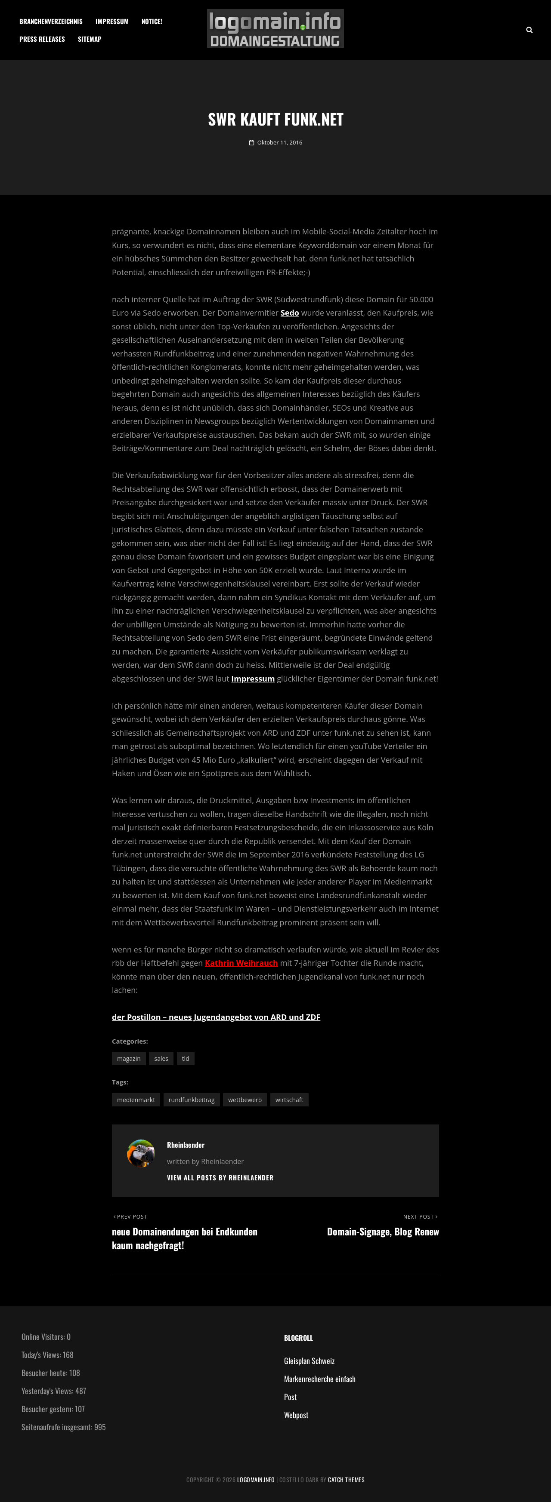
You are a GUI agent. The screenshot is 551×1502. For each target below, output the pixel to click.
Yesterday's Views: (48, 1390)
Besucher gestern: (48, 1408)
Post (290, 1396)
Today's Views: (42, 1354)
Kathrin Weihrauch (241, 963)
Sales (161, 1058)
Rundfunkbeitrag (192, 1100)
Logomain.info (256, 1479)
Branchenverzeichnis (51, 21)
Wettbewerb (245, 1100)
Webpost (296, 1414)
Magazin (129, 1058)
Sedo (290, 312)
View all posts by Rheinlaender (220, 1177)
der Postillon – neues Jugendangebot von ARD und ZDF (216, 1017)
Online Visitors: (44, 1336)
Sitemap (90, 38)
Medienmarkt (136, 1100)
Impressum (112, 21)
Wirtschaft (289, 1100)
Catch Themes (346, 1479)
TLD (185, 1058)
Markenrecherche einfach (320, 1378)
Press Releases (42, 38)
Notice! (152, 21)
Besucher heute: (45, 1372)
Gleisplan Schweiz (309, 1360)
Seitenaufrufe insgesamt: (58, 1426)
